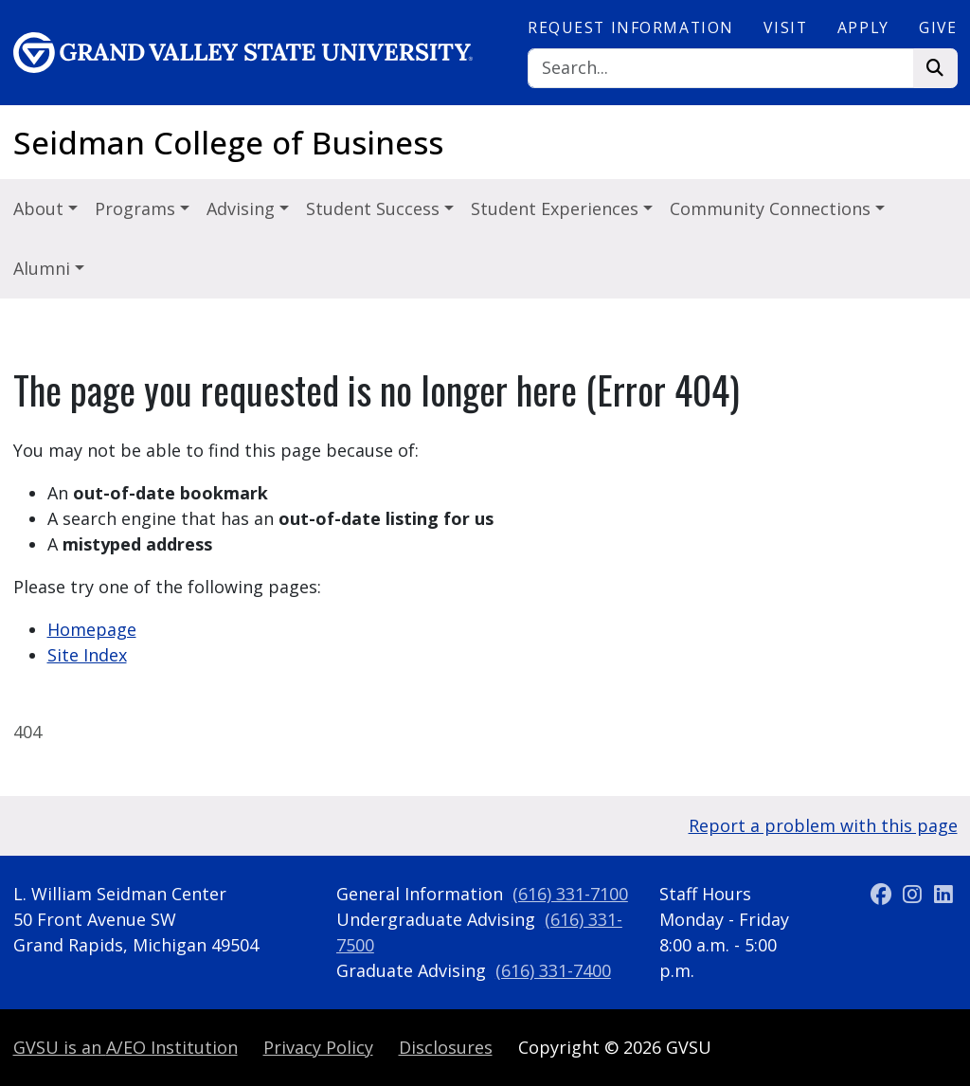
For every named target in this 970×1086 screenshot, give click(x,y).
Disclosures (446, 1047)
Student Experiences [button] (557, 208)
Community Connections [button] (772, 208)
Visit (785, 27)
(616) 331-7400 (553, 970)
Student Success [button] (375, 208)
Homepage (91, 629)
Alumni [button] (44, 268)
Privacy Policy (318, 1047)
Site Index (87, 654)
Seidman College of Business (228, 142)
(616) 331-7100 (570, 893)
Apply (863, 27)
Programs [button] (137, 208)
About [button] (40, 208)
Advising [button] (243, 208)
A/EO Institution (125, 1047)
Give (938, 27)
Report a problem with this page (823, 825)
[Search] (721, 68)
